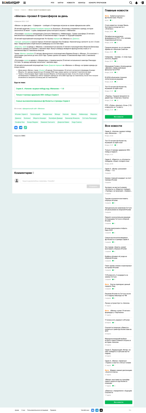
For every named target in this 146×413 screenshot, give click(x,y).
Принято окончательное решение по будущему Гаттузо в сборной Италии (117, 219)
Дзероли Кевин (63, 122)
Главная (16, 10)
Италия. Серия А (21, 114)
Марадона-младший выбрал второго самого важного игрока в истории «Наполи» (118, 340)
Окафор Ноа (19, 122)
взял (25, 47)
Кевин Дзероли (49, 65)
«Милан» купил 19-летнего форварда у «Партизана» (117, 311)
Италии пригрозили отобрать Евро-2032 (116, 229)
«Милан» (22, 54)
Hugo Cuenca (77, 122)
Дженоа (18, 118)
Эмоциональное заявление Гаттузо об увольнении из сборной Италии (118, 209)
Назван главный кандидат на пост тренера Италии (118, 179)
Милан (73, 114)
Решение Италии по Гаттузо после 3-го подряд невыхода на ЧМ (118, 294)
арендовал (26, 42)
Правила (53, 410)
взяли (26, 60)
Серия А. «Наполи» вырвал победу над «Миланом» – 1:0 (40, 89)
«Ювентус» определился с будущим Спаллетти (118, 391)
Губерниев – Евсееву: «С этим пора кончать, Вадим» (118, 58)
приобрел (30, 54)
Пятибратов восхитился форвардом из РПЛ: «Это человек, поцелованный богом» (118, 38)
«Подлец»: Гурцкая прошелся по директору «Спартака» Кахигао (117, 97)
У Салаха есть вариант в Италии (117, 320)
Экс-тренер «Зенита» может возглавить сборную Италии (116, 248)
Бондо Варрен (32, 122)
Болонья (27, 118)
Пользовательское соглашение (37, 410)
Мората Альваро (39, 118)
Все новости (118, 117)
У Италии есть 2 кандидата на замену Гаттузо (116, 276)
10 (117, 100)
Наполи (65, 114)
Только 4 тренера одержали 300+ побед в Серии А (37, 95)
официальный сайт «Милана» (33, 109)
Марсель (93, 114)
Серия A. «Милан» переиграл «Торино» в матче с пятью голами (118, 362)
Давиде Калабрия (37, 29)
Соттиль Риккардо (89, 118)
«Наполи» (18, 42)
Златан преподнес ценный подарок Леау (117, 285)
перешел (47, 29)
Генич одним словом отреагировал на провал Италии (118, 266)
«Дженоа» (75, 39)
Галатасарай (35, 114)
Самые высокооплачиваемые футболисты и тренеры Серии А (43, 101)
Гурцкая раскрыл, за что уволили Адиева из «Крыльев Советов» (117, 48)
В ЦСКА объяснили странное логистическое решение (116, 78)
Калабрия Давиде (55, 118)
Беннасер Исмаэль (72, 118)
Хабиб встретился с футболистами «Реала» (115, 17)
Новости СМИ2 (19, 136)
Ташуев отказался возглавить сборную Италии (116, 199)
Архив (17, 410)
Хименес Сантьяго (48, 122)
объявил (42, 70)
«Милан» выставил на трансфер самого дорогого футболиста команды (117, 381)
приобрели (28, 34)
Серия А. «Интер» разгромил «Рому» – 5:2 (115, 169)
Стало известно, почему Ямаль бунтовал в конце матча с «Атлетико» (116, 27)
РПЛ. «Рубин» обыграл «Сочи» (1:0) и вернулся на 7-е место (118, 106)
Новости (23, 10)
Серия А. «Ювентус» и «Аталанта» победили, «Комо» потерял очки (117, 160)
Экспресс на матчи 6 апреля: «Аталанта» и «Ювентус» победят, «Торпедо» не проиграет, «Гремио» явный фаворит (118, 189)
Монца (57, 114)
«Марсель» (18, 47)
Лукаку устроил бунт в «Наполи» (117, 303)
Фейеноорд (83, 114)
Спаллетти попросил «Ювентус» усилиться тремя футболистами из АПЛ (118, 329)
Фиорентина (47, 114)
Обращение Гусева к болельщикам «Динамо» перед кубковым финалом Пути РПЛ (118, 68)
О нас (23, 410)
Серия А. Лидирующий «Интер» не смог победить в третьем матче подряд (117, 351)
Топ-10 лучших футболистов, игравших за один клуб (116, 87)
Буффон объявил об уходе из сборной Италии (116, 257)
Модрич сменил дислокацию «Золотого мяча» (118, 371)
